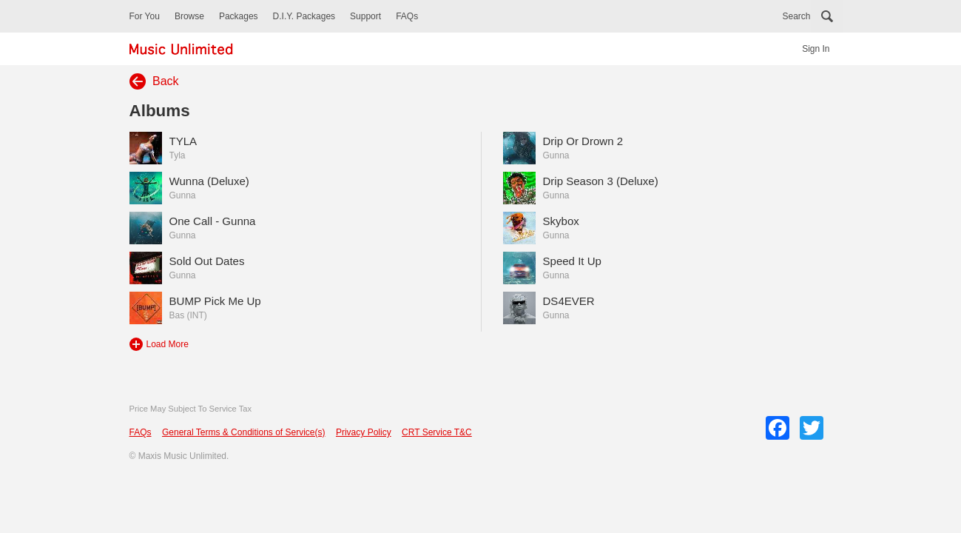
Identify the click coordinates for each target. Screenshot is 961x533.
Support (365, 16)
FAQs (407, 16)
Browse (189, 16)
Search (796, 16)
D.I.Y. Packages (304, 16)
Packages (238, 16)
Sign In (815, 49)
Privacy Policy (363, 432)
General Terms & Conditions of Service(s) (244, 432)
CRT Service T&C (437, 432)
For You (144, 16)
